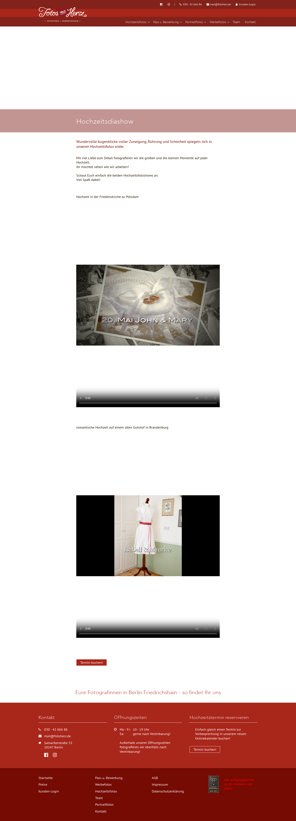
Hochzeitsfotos (106, 791)
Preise (43, 784)
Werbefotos (103, 784)
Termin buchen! (91, 662)
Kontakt (100, 811)
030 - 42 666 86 (191, 4)
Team (99, 798)
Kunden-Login (246, 4)
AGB (155, 778)
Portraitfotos (104, 804)
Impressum (160, 784)
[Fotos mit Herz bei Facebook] (161, 4)
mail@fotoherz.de (219, 4)
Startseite (46, 778)
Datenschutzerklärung (168, 791)
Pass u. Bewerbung (109, 778)
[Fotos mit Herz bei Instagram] (171, 4)
